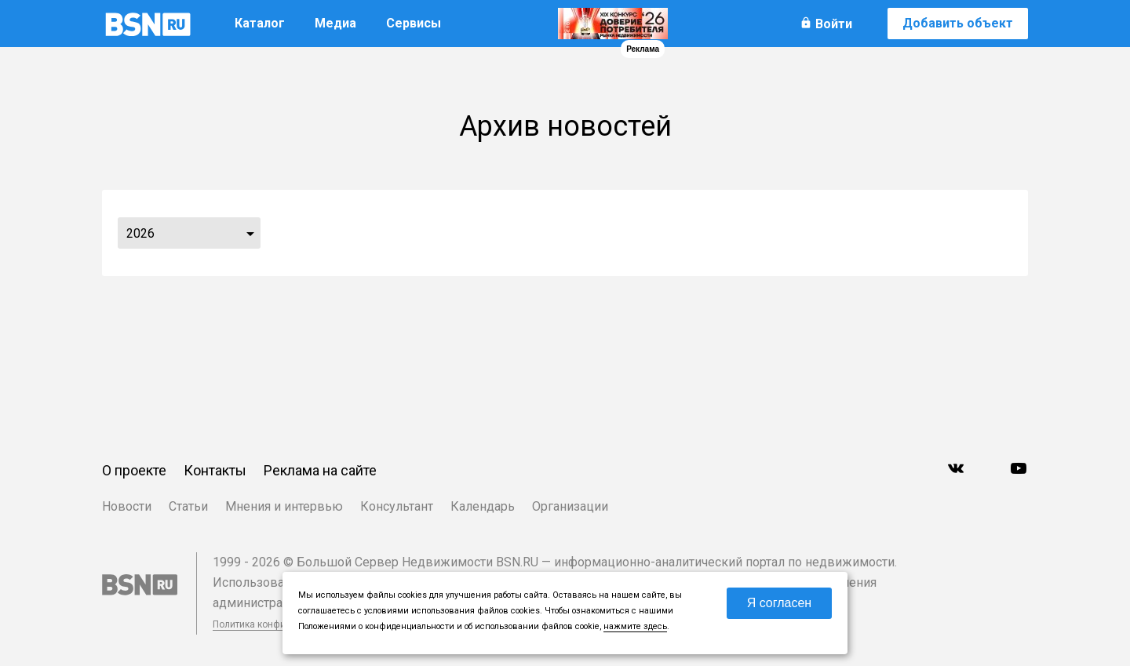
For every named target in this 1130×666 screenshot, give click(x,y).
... (250, 233)
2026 (140, 233)
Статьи (188, 506)
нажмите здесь (635, 626)
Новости (126, 506)
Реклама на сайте (320, 470)
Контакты (215, 470)
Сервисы (413, 23)
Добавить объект (957, 23)
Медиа (335, 23)
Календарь (482, 506)
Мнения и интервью (284, 506)
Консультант (396, 506)
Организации (570, 506)
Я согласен (779, 603)
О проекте (134, 470)
